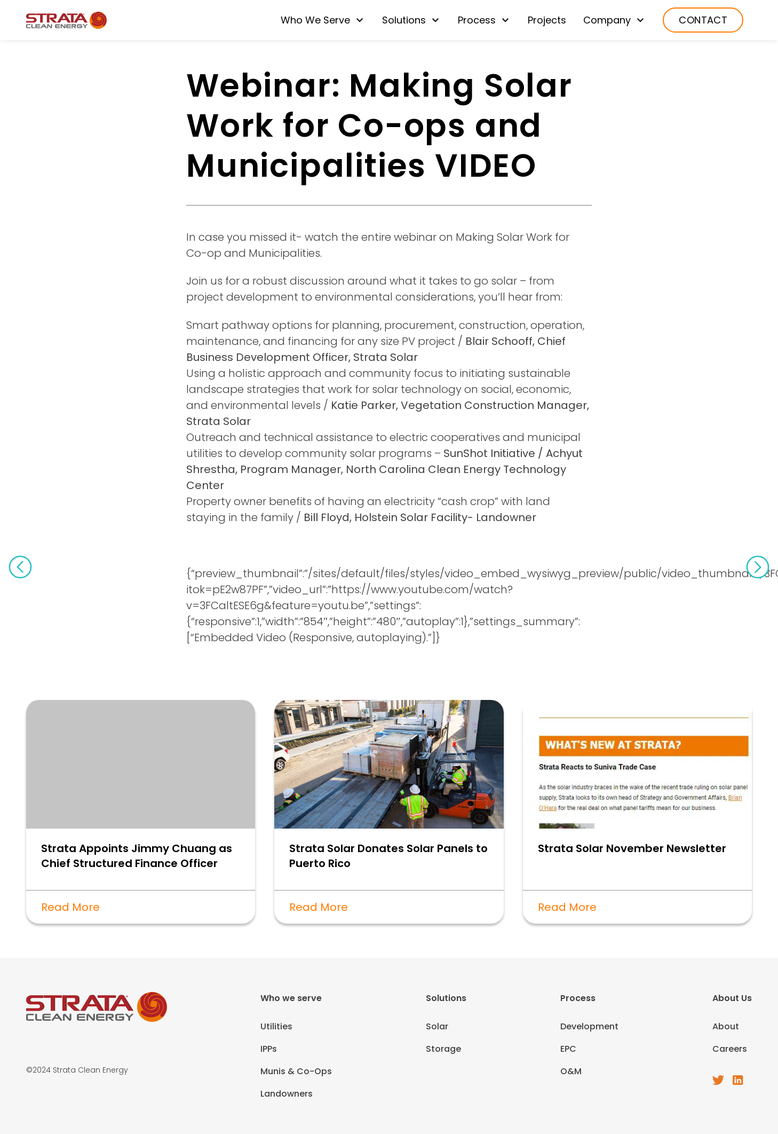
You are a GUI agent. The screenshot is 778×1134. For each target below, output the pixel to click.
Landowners (286, 1094)
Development (589, 1026)
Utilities (276, 1026)
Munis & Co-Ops (296, 1071)
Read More (70, 907)
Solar (437, 1026)
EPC (568, 1049)
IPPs (268, 1049)
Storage (443, 1049)
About (725, 1026)
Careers (729, 1049)
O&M (571, 1071)
